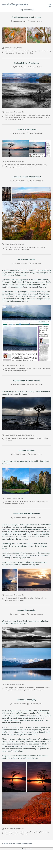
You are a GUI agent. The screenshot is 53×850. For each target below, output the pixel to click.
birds (6, 51)
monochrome (30, 117)
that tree (21, 600)
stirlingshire (29, 53)
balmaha (7, 438)
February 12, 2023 (36, 21)
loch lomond (13, 51)
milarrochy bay (45, 51)
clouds (13, 598)
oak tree (41, 438)
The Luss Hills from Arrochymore (26, 63)
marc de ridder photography (15, 4)
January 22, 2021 (36, 517)
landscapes (18, 115)
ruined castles (15, 504)
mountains (39, 117)
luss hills (12, 117)
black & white (9, 115)
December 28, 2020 (36, 614)
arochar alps (9, 688)
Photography (29, 435)
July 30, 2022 (36, 263)
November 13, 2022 (36, 133)
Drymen (14, 498)
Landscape (10, 112)
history (42, 501)
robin (15, 53)
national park (9, 53)
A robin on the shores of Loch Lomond (26, 17)
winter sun (23, 834)
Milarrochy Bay (11, 48)
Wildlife (19, 48)
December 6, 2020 (36, 704)
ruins (22, 504)
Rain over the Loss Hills (26, 259)
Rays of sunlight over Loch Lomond (26, 380)
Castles (8, 498)
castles (31, 501)
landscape (8, 368)
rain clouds (8, 370)
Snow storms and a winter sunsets (26, 514)
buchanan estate (22, 501)
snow (42, 690)
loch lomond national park (26, 51)
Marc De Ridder (20, 21)
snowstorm (8, 600)
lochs (38, 51)
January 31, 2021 (36, 454)
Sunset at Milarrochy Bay (26, 129)
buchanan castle (10, 501)
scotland (21, 53)
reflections (36, 690)
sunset (15, 600)
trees (31, 167)
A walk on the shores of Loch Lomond (26, 177)
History (20, 498)
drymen (36, 501)
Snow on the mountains (26, 610)
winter (17, 834)
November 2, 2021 (36, 384)
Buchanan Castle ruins (26, 450)
